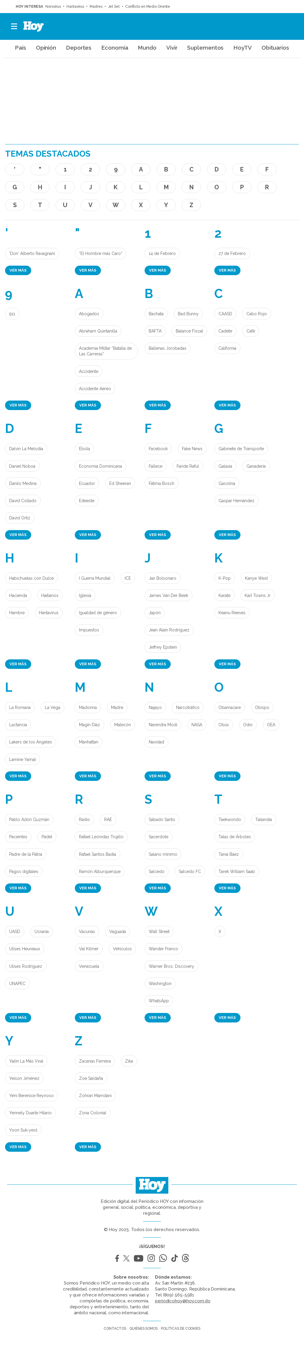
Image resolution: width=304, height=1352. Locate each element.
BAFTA (155, 331)
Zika (129, 1061)
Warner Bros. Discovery (171, 966)
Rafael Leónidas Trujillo (101, 836)
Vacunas (87, 931)
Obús (223, 724)
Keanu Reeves (232, 612)
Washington (160, 983)
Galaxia (225, 466)
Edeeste (86, 500)
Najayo (155, 707)
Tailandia (263, 819)
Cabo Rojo (256, 313)
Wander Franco (163, 948)
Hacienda (18, 595)
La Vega (52, 707)
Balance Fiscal (189, 331)
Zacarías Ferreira (95, 1061)
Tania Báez (228, 854)
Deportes (78, 47)
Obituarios (275, 47)
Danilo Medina (23, 483)
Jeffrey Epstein (163, 647)
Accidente (88, 371)
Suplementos (205, 47)
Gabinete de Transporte (241, 448)
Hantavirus (75, 6)
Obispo (262, 707)
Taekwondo (229, 819)
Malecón (122, 724)
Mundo (147, 47)
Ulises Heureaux (24, 948)
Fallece (155, 466)
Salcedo (156, 871)
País (20, 47)
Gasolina (226, 483)
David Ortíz (19, 518)
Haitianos (49, 595)
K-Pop (224, 578)
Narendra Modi (163, 724)
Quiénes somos (143, 1328)
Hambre (17, 612)
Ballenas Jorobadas (167, 348)
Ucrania (41, 931)
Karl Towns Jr (257, 595)
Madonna (88, 707)
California (227, 348)
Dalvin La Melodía (26, 448)
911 (12, 313)
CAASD (225, 313)
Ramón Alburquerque (100, 871)
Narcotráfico (188, 707)
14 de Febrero (162, 253)
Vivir (172, 47)
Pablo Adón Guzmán (29, 819)
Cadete (225, 331)
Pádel (47, 836)
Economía (114, 47)
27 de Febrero (232, 253)
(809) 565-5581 (178, 1295)
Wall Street (159, 931)
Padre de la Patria (25, 854)
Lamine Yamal (22, 759)
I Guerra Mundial (94, 578)
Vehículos (122, 948)
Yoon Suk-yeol (23, 1130)
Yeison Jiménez (24, 1078)
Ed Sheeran (120, 483)
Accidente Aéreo (95, 388)
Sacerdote (158, 836)
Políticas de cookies (180, 1328)
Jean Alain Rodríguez (169, 630)
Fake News (192, 448)
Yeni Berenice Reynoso (31, 1095)
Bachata (156, 313)
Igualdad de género (98, 612)
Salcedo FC (190, 871)
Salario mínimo (163, 854)
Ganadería (256, 466)
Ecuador (87, 483)
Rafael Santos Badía (97, 854)
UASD (14, 931)
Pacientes (18, 836)
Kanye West (256, 578)
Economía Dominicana (100, 466)
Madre (117, 707)
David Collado (23, 500)
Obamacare (229, 707)
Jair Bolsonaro (162, 578)
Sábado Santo (162, 819)
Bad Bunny (188, 313)
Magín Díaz (89, 724)
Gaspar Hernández (236, 500)
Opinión (46, 47)
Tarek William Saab (236, 871)
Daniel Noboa (22, 466)
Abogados (89, 313)
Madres (96, 6)
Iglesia (85, 595)
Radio (84, 819)
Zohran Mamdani (95, 1095)
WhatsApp (159, 1000)
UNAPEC (17, 983)
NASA (196, 724)
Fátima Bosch (161, 483)
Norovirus (53, 6)
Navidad (156, 742)
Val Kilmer (89, 948)
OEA (271, 724)
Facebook (158, 448)
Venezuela (89, 966)
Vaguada (117, 931)
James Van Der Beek (168, 595)
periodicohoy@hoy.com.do (182, 1301)
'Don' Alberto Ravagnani (32, 253)
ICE (128, 578)
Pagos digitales (23, 871)
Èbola (84, 448)
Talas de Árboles (234, 836)
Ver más (18, 270)
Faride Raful (188, 466)
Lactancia (18, 724)
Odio (248, 724)
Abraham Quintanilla (98, 331)
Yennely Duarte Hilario (30, 1112)
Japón (155, 612)
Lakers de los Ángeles (30, 742)
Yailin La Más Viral (26, 1061)
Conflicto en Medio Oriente (147, 6)
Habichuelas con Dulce (31, 578)
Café (250, 331)
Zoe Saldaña (91, 1078)
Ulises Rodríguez (25, 966)
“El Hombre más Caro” (100, 253)
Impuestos (89, 630)
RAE (108, 819)
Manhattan (88, 742)
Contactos (115, 1328)
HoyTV (242, 47)
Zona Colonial (92, 1112)
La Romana (20, 707)
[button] (14, 26)
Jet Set (114, 6)
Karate (224, 595)
